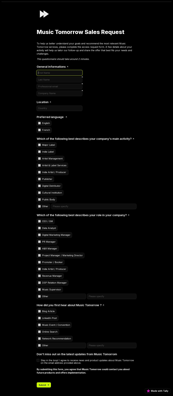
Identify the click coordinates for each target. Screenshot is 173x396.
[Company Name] (59, 93)
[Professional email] (59, 86)
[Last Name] (59, 79)
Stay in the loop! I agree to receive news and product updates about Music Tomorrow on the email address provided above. (88, 361)
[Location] (59, 108)
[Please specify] (93, 206)
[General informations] (59, 72)
